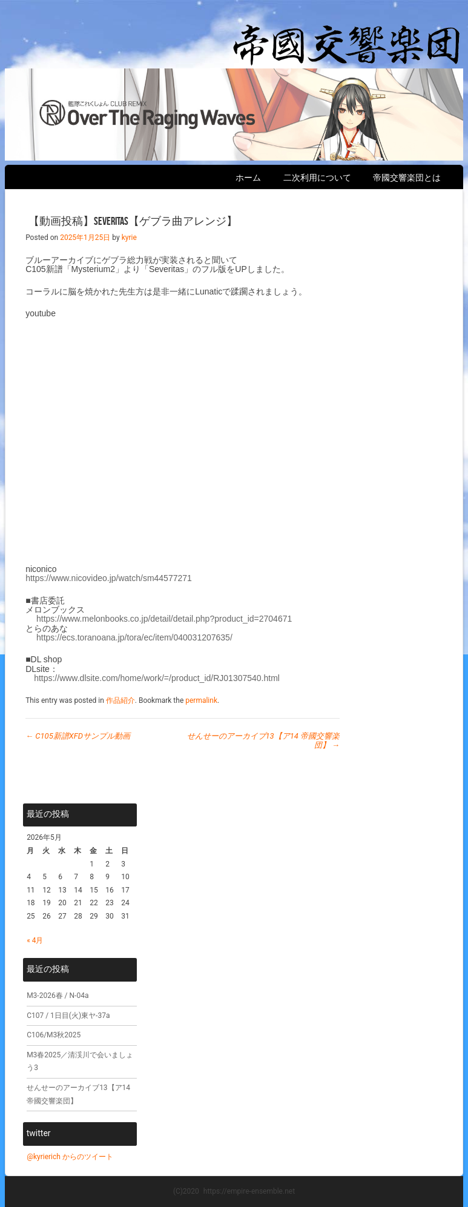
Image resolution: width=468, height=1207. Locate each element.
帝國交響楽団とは (407, 177)
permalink (201, 700)
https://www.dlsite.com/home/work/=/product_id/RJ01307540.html (157, 678)
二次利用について (317, 177)
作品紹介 (120, 700)
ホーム (248, 177)
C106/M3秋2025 (54, 1035)
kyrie (129, 237)
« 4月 (35, 940)
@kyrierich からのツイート (70, 1156)
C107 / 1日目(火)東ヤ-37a (68, 1015)
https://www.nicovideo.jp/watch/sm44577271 (108, 578)
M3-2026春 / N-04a (57, 995)
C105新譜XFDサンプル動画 (77, 735)
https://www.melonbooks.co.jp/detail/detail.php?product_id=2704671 (164, 618)
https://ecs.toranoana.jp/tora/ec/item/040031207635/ (134, 637)
